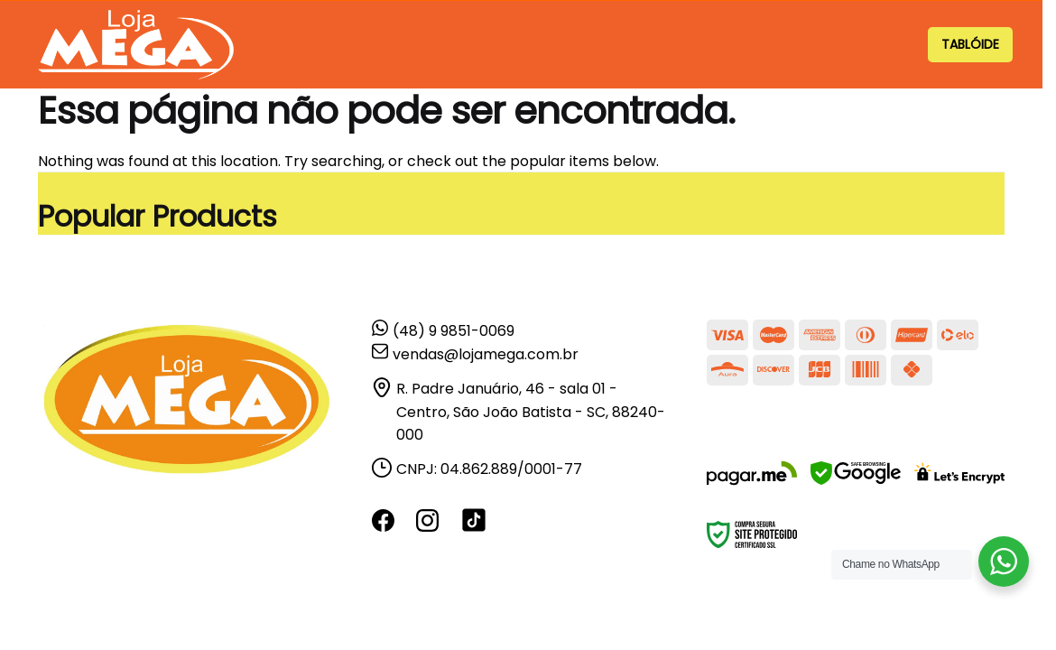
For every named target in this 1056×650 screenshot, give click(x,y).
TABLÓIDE (970, 44)
